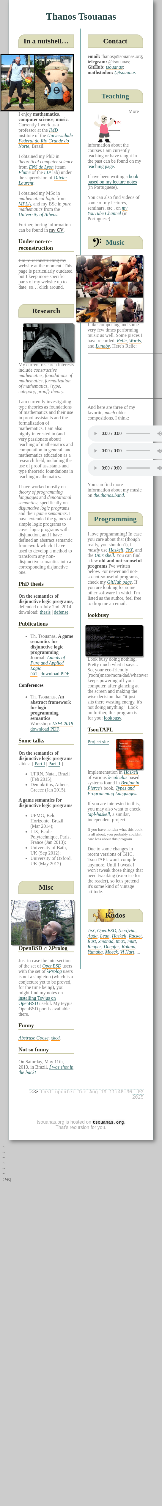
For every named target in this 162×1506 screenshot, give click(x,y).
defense (61, 612)
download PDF (55, 673)
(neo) (124, 930)
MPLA (24, 203)
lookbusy (112, 717)
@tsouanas (125, 72)
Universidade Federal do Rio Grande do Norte (45, 141)
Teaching (115, 96)
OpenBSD (51, 965)
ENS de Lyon (41, 166)
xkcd (55, 1037)
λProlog (54, 971)
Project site (98, 741)
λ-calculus (118, 777)
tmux (120, 941)
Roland (128, 946)
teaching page (101, 166)
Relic (122, 340)
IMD (53, 130)
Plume (24, 172)
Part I (39, 763)
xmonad (106, 941)
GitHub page (119, 582)
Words (135, 340)
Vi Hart (127, 951)
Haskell (116, 549)
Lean (104, 935)
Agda (93, 935)
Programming (115, 519)
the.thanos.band (109, 495)
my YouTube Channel (108, 210)
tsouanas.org (108, 1125)
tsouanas (114, 67)
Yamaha (95, 951)
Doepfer (111, 946)
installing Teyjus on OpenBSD (37, 1000)
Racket (135, 935)
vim (132, 930)
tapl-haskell (99, 814)
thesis (45, 612)
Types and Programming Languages (112, 791)
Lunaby (103, 345)
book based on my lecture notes (113, 179)
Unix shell (104, 555)
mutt (132, 941)
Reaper (94, 946)
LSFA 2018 (62, 723)
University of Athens (37, 214)
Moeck (111, 951)
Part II (54, 763)
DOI (33, 673)
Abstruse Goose (33, 1037)
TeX (129, 549)
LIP (47, 172)
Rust (92, 941)
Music (115, 242)
